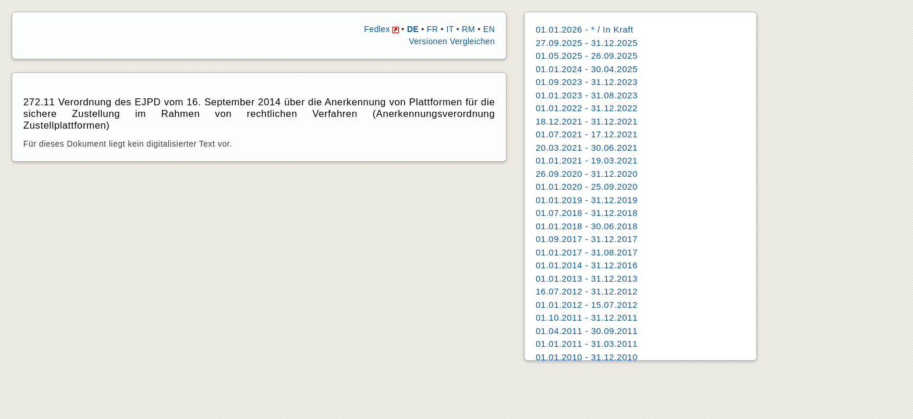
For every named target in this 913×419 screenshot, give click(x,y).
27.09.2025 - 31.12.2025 (587, 43)
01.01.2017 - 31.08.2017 (587, 252)
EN (489, 29)
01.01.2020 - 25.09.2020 (587, 186)
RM (468, 29)
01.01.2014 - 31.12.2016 (587, 265)
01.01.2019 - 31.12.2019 (587, 200)
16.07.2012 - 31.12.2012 (587, 291)
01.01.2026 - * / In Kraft (585, 29)
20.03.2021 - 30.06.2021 (587, 147)
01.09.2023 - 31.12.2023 (587, 82)
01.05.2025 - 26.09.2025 (587, 56)
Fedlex (381, 29)
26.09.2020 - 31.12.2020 (587, 174)
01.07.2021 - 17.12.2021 (587, 134)
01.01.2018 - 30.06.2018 (587, 226)
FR (432, 29)
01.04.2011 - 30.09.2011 (587, 331)
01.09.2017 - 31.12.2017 (587, 239)
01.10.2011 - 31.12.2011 (587, 317)
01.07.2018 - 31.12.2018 (587, 213)
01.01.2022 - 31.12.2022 (587, 108)
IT (450, 29)
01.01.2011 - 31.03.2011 (587, 344)
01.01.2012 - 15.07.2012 (587, 305)
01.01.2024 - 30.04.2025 (587, 69)
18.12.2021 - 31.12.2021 (587, 121)
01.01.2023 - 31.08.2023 (587, 95)
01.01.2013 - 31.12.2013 (587, 278)
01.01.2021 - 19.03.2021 (587, 160)
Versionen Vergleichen (452, 41)
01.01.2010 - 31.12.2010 (587, 357)
